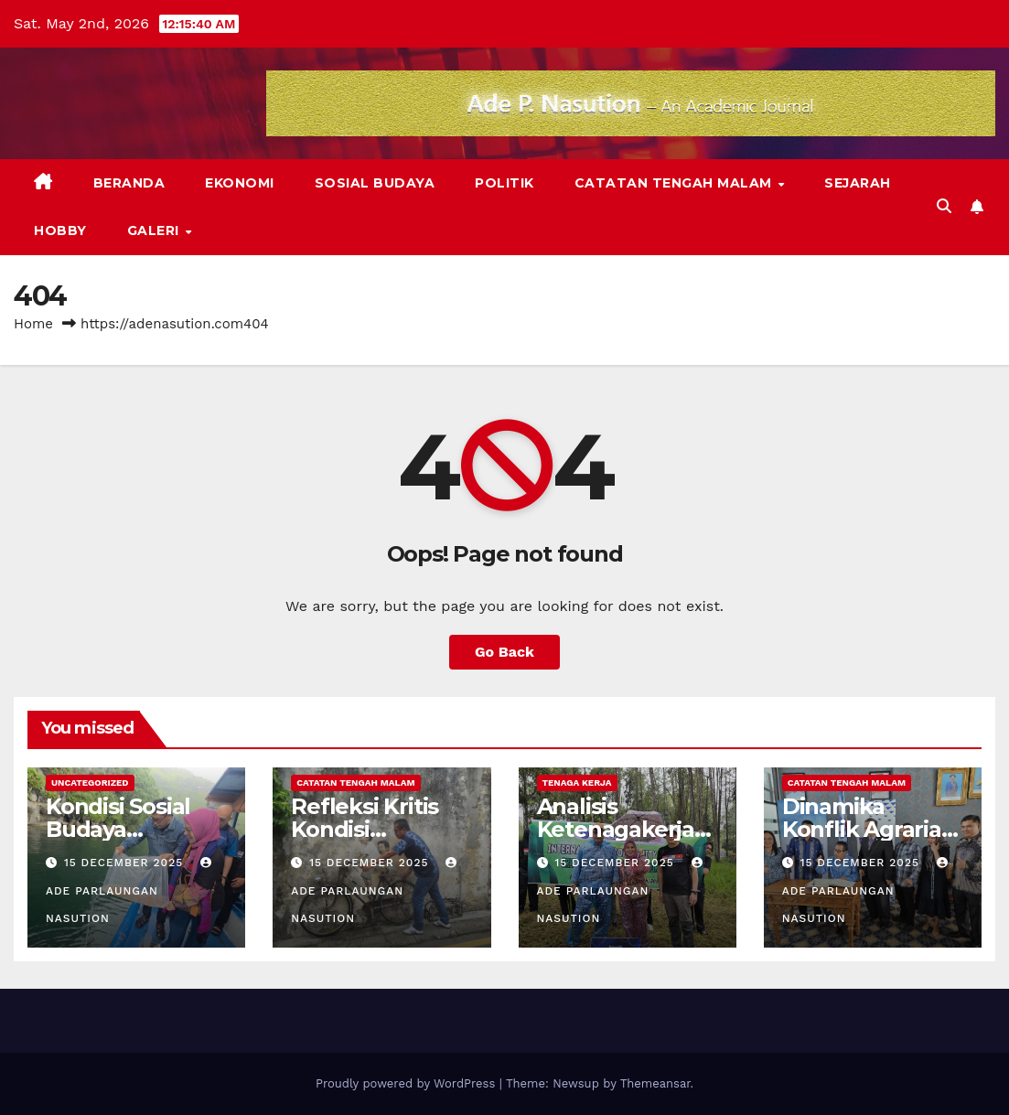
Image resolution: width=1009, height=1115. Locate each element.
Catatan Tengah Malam (675, 183)
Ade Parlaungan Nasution (131, 891)
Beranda (129, 183)
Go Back (504, 651)
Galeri (155, 230)
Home (33, 324)
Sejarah (857, 183)
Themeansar (655, 1083)
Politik (504, 183)
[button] (944, 206)
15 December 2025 (126, 862)
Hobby (60, 230)
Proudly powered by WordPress (407, 1083)
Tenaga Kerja (577, 782)
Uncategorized (90, 782)
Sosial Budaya (375, 183)
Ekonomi (239, 183)
